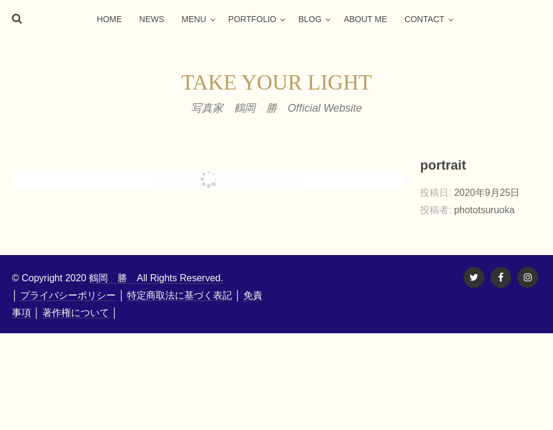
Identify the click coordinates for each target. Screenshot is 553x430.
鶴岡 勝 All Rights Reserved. (156, 278)
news (151, 19)
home (109, 19)
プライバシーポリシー (68, 295)
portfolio (252, 19)
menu (193, 19)
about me (365, 19)
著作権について (75, 313)
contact (424, 19)
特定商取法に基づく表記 (179, 295)
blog (310, 19)
